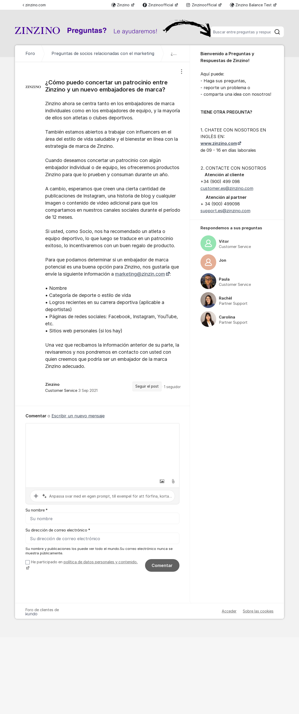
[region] (102, 234)
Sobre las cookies (258, 611)
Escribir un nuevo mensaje (78, 415)
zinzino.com (34, 5)
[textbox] (102, 449)
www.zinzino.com (218, 143)
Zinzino (121, 5)
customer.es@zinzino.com (226, 188)
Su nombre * (36, 510)
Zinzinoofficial (158, 5)
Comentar (162, 565)
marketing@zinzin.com (140, 274)
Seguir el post (147, 386)
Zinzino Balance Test (251, 5)
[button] (162, 481)
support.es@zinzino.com (225, 210)
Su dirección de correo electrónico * (57, 530)
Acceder (229, 611)
